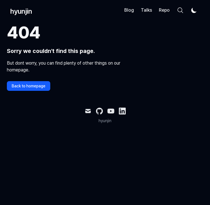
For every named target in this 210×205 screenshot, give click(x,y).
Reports (167, 10)
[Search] (180, 10)
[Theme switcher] (194, 10)
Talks (146, 10)
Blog (129, 10)
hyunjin (105, 120)
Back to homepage (28, 86)
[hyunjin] (19, 10)
